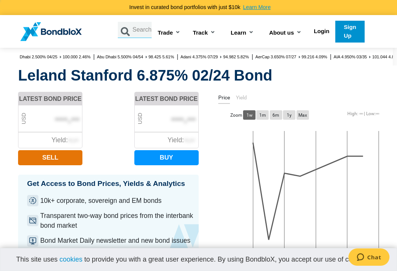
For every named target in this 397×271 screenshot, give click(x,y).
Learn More (257, 7)
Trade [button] (165, 33)
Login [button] (321, 31)
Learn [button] (238, 33)
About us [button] (281, 33)
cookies (70, 259)
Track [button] (200, 33)
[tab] (224, 99)
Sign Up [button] (350, 31)
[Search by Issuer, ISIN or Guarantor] (142, 30)
